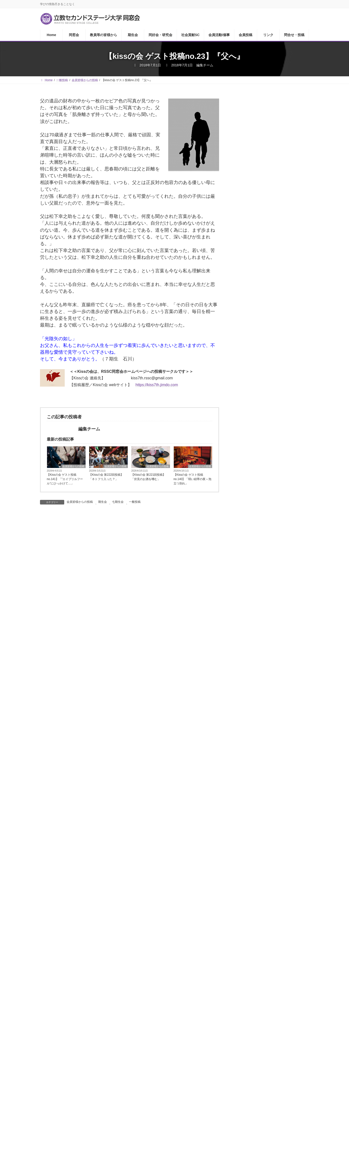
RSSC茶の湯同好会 (260, 299)
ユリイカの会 (254, 328)
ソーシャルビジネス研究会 (266, 493)
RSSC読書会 (254, 261)
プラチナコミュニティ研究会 (268, 410)
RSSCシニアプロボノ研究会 (267, 537)
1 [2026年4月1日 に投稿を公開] (261, 883)
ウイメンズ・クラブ (260, 251)
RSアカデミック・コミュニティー (272, 474)
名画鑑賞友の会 (256, 309)
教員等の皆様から (258, 203)
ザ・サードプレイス (260, 319)
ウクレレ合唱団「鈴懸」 (264, 401)
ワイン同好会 (254, 280)
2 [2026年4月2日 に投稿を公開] (272, 883)
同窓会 (66, 1083)
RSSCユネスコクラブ (262, 527)
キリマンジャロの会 (260, 483)
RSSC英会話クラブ (260, 290)
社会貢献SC (170, 1083)
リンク (241, 1083)
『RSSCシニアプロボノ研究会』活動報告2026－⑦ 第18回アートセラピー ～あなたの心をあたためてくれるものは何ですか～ (286, 719)
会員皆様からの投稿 (73, 466)
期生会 (102, 502)
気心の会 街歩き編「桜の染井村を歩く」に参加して (286, 595)
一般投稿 (135, 502)
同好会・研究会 (142, 1083)
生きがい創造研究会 (260, 517)
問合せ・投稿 (264, 1083)
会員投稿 (221, 1083)
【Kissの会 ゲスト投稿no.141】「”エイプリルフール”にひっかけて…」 (65, 479)
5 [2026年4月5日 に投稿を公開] (303, 883)
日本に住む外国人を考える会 (268, 454)
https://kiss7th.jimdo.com (156, 385)
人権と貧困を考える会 (262, 464)
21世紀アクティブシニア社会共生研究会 (274, 505)
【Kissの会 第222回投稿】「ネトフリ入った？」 (106, 477)
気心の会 (250, 348)
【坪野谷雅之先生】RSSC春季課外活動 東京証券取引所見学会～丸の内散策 (286, 776)
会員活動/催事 (197, 1083)
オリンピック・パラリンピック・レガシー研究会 (274, 432)
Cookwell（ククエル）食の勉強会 (272, 357)
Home (48, 1083)
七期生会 (118, 502)
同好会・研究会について (264, 231)
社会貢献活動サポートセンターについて (274, 388)
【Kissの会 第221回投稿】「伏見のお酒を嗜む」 (148, 477)
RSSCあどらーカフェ (262, 241)
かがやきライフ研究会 (262, 445)
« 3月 (239, 935)
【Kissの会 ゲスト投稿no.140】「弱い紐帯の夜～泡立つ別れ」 (193, 479)
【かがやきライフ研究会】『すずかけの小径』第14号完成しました (286, 687)
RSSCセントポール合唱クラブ (269, 338)
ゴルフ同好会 (254, 270)
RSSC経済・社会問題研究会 (267, 420)
